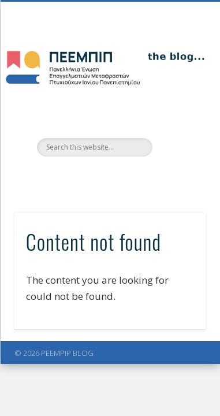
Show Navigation (177, 103)
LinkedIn (144, 176)
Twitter (96, 176)
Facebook (73, 176)
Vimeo (120, 176)
